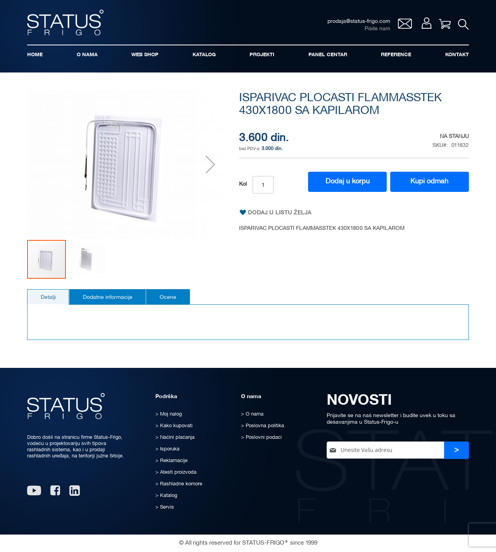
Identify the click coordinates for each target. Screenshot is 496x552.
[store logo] (66, 23)
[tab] (48, 297)
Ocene (170, 298)
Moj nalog (426, 23)
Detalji (48, 298)
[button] (210, 165)
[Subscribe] (456, 450)
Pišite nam (377, 29)
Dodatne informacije (109, 298)
